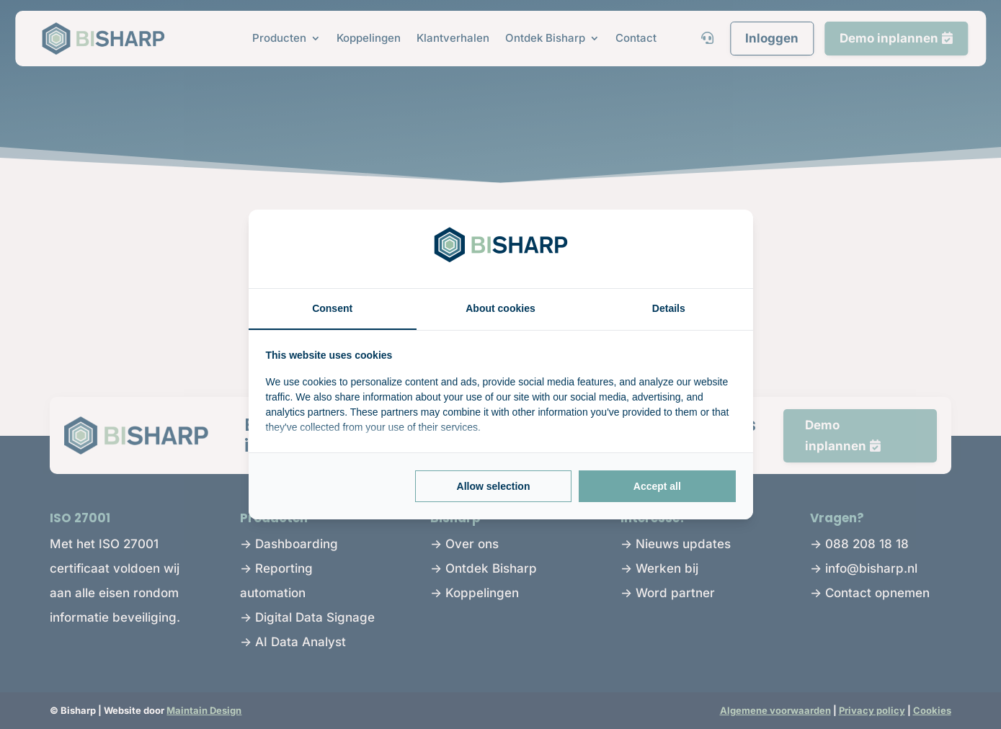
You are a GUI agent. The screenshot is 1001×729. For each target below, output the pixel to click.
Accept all (657, 486)
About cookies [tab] (500, 308)
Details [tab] (668, 308)
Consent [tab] (332, 308)
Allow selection (493, 486)
